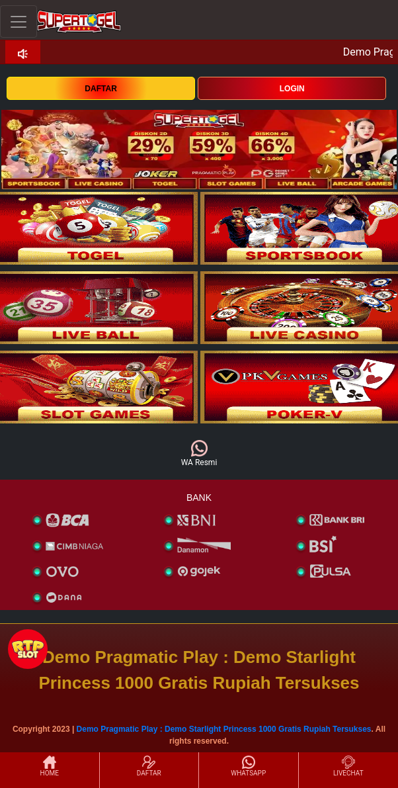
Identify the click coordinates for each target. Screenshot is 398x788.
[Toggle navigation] (18, 21)
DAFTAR (100, 88)
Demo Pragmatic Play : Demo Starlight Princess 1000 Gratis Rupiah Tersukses (224, 729)
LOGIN (292, 88)
